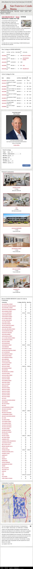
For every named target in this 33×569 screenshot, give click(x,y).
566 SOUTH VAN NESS (6, 412)
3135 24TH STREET (6, 378)
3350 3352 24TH (5, 385)
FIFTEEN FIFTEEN (6, 449)
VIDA (24, 65)
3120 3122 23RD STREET (7, 375)
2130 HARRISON (5, 346)
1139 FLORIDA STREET (7, 314)
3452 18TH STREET (6, 396)
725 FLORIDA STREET (6, 421)
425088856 (4, 106)
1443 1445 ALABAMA (6, 334)
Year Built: (5, 160)
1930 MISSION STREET (7, 344)
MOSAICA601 (4, 460)
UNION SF (4, 471)
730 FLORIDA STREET (6, 423)
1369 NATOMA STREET (7, 327)
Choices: (5, 153)
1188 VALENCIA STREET (7, 316)
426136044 (4, 55)
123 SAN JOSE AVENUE (7, 320)
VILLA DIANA (4, 476)
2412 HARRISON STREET (7, 357)
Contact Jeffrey (17, 145)
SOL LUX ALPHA (5, 467)
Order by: (5, 162)
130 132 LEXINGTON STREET (8, 325)
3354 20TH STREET (6, 387)
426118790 (4, 103)
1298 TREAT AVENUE (6, 323)
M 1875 (3, 456)
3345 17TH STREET (6, 384)
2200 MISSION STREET (7, 348)
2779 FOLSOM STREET (7, 362)
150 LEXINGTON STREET (7, 339)
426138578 (4, 58)
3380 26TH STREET (6, 393)
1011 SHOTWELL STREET (7, 304)
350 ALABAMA (5, 401)
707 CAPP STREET (6, 419)
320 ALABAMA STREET (6, 380)
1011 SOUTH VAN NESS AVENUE (9, 305)
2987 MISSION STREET (7, 368)
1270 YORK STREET (6, 321)
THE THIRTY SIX (5, 469)
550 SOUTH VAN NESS (6, 408)
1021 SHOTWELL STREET (7, 307)
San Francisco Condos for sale (7, 11)
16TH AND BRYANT (6, 343)
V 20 (3, 472)
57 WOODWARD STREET (7, 414)
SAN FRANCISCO (8, 17)
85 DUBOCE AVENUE (6, 430)
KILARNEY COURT (6, 453)
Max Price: (5, 155)
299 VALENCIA (5, 369)
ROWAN (3, 465)
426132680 (4, 91)
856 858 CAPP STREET (6, 432)
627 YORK (4, 417)
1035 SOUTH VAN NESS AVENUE (9, 309)
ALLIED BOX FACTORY (6, 442)
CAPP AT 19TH (5, 448)
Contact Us (8, 13)
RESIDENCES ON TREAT (7, 464)
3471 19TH (4, 398)
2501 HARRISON (5, 359)
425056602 (4, 100)
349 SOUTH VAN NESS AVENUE (8, 400)
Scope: (4, 151)
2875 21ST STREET (27, 55)
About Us (2, 13)
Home (2, 568)
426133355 (4, 62)
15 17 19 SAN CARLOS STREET (8, 337)
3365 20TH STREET (6, 389)
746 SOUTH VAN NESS (6, 424)
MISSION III (4, 458)
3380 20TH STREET (6, 391)
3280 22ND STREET (6, 382)
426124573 (4, 83)
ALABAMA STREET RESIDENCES (9, 440)
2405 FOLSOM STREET (7, 355)
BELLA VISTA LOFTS (6, 444)
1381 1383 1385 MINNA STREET (8, 329)
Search (26, 11)
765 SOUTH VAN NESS (6, 426)
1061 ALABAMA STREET (7, 311)
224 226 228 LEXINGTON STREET (9, 350)
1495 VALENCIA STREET (7, 336)
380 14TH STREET (6, 403)
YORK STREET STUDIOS (7, 478)
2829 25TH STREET (6, 364)
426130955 (4, 65)
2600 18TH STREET (6, 360)
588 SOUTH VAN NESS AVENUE (8, 416)
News (30, 11)
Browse (21, 11)
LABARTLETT (4, 455)
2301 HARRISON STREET (7, 353)
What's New (16, 11)
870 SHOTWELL (5, 433)
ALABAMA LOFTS (5, 439)
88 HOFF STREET (5, 435)
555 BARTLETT (26, 68)
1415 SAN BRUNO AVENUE (7, 330)
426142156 (4, 68)
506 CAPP (4, 405)
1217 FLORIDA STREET (7, 318)
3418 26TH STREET (6, 394)
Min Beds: (5, 157)
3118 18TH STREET (6, 373)
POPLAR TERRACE (6, 462)
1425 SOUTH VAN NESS (7, 332)
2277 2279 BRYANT (6, 352)
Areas (17, 17)
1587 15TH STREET (6, 341)
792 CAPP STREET (6, 428)
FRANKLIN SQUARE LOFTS (7, 451)
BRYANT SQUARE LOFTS (7, 446)
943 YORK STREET (6, 437)
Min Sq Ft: (5, 159)
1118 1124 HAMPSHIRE (7, 313)
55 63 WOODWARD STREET (8, 407)
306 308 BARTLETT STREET (8, 371)
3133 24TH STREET (6, 377)
